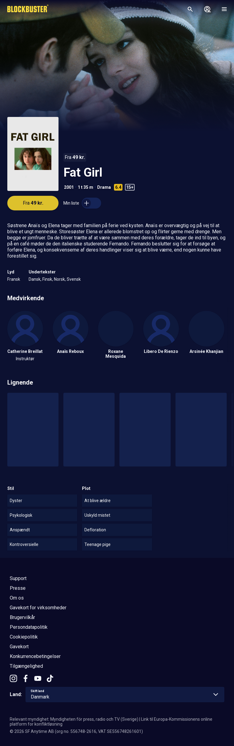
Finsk (47, 279)
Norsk (59, 279)
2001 (69, 187)
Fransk (13, 279)
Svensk (74, 279)
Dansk (35, 279)
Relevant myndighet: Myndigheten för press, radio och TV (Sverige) (74, 719)
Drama (104, 187)
